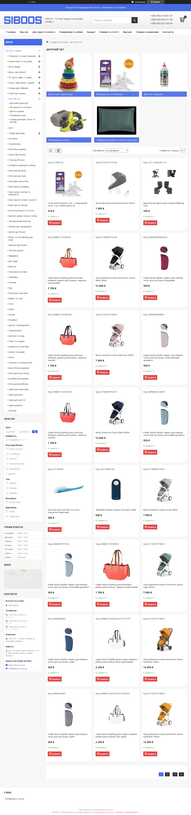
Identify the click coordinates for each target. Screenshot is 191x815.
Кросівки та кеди (16, 336)
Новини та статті (109, 32)
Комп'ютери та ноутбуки (20, 61)
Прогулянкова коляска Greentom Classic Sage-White (163, 585)
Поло (10, 303)
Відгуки (127, 32)
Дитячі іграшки (17, 111)
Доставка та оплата (44, 32)
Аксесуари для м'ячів (18, 181)
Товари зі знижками (147, 32)
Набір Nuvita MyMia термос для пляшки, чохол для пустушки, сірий (68, 735)
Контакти (168, 32)
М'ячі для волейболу (18, 384)
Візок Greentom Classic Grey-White (160, 509)
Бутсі (10, 128)
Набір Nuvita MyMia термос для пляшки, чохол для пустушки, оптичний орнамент (68, 585)
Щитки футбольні (16, 232)
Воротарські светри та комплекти (19, 193)
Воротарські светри (18, 205)
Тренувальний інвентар (19, 221)
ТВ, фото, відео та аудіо (20, 77)
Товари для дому (16, 133)
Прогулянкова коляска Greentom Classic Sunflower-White (163, 735)
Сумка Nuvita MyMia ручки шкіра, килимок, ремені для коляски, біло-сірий (117, 735)
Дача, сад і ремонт (17, 72)
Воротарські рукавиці (18, 186)
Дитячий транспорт (19, 103)
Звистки (12, 266)
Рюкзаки (12, 410)
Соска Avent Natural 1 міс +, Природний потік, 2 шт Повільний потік (67, 204)
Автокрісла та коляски (20, 107)
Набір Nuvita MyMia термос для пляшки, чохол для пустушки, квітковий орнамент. (164, 433)
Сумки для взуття (16, 400)
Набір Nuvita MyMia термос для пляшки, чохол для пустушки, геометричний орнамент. (163, 357)
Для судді (12, 261)
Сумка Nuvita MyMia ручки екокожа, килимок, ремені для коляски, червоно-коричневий (67, 280)
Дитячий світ (14, 98)
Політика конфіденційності (127, 812)
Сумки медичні (15, 405)
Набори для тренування (19, 226)
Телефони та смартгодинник (22, 56)
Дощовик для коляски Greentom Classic (115, 203)
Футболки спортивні (18, 293)
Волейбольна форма (18, 378)
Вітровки (12, 320)
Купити (56, 222)
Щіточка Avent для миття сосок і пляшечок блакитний (64, 510)
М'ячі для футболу (17, 170)
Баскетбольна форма (18, 368)
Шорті (11, 309)
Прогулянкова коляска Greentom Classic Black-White (115, 279)
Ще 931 (12, 474)
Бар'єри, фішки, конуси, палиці (22, 216)
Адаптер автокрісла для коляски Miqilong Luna (163, 204)
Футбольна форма (17, 149)
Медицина (13, 255)
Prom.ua (109, 810)
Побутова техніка (16, 93)
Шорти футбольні (17, 154)
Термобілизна (15, 330)
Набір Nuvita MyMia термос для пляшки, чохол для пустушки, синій (68, 660)
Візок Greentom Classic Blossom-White (115, 355)
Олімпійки (13, 277)
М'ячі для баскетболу (18, 373)
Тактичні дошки (15, 250)
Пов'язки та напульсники (20, 362)
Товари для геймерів (18, 88)
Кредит (91, 32)
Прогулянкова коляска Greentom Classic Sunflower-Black (163, 660)
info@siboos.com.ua (17, 668)
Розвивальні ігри (18, 115)
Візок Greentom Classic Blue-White (113, 432)
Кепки (11, 357)
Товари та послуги (59, 42)
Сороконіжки (14, 144)
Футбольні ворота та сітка (21, 210)
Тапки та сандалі (16, 341)
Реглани (12, 282)
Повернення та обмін (71, 32)
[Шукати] (134, 20)
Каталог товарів (13, 50)
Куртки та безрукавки (18, 325)
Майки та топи (15, 298)
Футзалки (12, 138)
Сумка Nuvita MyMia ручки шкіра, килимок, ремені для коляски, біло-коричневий (117, 660)
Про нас (24, 32)
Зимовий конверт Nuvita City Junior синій (116, 509)
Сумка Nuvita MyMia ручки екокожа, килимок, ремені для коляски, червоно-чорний (67, 357)
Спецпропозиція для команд (21, 165)
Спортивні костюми (17, 271)
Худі (10, 287)
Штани (11, 314)
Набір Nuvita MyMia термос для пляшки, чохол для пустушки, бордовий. (163, 279)
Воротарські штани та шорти (22, 199)
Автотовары (14, 66)
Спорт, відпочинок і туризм (21, 82)
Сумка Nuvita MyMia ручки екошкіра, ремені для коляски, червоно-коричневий (117, 585)
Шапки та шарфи (16, 352)
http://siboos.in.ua (17, 665)
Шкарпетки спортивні (18, 346)
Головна (11, 32)
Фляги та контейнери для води (20, 238)
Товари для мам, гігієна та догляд (22, 120)
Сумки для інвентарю (18, 389)
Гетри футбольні (16, 160)
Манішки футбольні (17, 245)
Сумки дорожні (15, 394)
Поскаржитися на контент (103, 812)
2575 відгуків (140, 2)
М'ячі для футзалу (17, 176)
